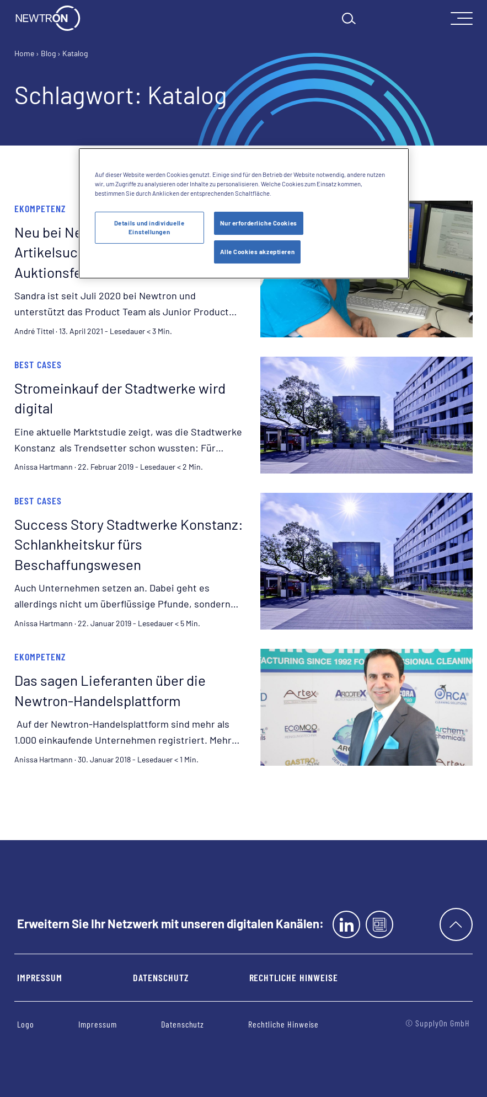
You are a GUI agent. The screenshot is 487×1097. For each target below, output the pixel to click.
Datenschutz (160, 977)
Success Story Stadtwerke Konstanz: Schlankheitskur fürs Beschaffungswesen (128, 544)
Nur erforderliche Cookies (258, 223)
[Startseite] (48, 18)
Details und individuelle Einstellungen (149, 227)
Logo (25, 1024)
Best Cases (38, 364)
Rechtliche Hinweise (293, 977)
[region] (243, 213)
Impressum (39, 977)
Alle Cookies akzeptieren (257, 251)
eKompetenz (40, 208)
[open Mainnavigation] (462, 18)
